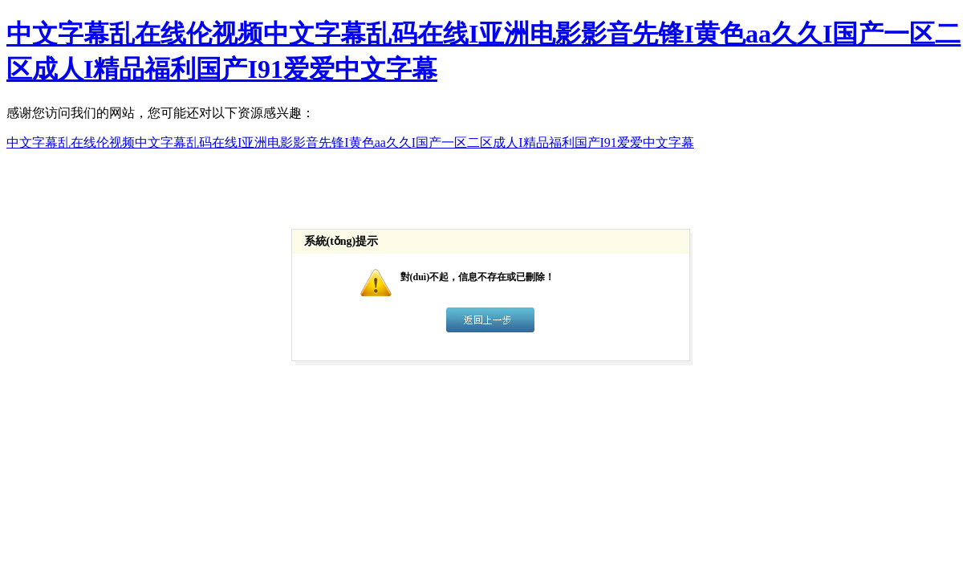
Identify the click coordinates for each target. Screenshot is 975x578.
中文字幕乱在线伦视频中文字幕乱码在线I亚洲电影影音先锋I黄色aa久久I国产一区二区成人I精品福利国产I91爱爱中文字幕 (350, 142)
